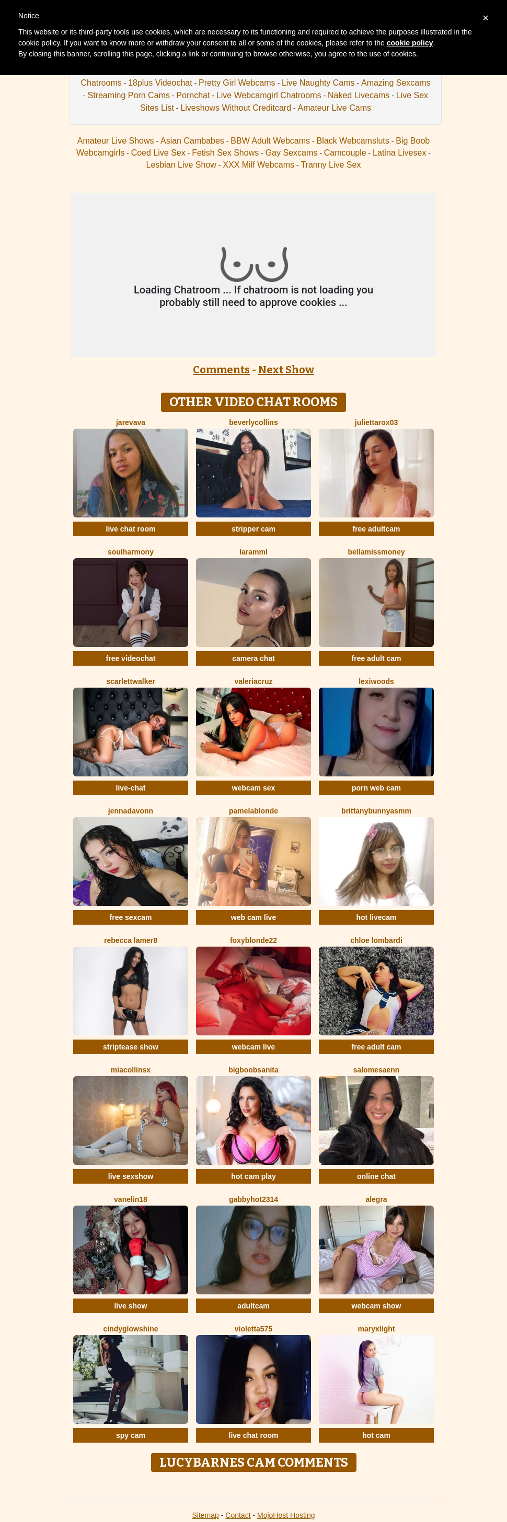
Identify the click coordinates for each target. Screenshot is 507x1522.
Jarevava (130, 422)
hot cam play (253, 1176)
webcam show (376, 1306)
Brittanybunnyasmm (376, 811)
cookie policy (410, 43)
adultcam (253, 1306)
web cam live (253, 917)
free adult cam (376, 658)
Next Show (286, 369)
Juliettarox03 (376, 422)
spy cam (130, 1435)
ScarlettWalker (130, 681)
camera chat (253, 658)
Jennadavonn (130, 811)
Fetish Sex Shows (225, 152)
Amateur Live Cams (334, 107)
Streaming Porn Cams (128, 95)
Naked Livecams (358, 95)
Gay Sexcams (292, 152)
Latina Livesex (399, 152)
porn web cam (376, 788)
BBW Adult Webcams (270, 140)
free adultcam (376, 529)
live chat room (131, 529)
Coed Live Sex (158, 152)
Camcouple (345, 152)
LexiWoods (376, 681)
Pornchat (193, 95)
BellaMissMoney (376, 552)
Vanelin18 (130, 1199)
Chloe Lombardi (376, 940)
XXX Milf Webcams (258, 164)
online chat (376, 1176)
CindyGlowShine (130, 1329)
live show (130, 1306)
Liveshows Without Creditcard (235, 107)
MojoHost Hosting (286, 1515)
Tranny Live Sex (331, 164)
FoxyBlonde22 (253, 940)
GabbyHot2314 (253, 1199)
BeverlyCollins (253, 422)
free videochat (131, 658)
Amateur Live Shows (115, 140)
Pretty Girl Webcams (237, 82)
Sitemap (205, 1515)
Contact (237, 1515)
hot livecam (376, 917)
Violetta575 (253, 1329)
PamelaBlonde (253, 811)
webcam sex (253, 788)
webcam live (253, 1047)
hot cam (376, 1435)
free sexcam (131, 917)
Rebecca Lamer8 (130, 940)
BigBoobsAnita (253, 1070)
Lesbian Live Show (181, 164)
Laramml (253, 552)
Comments (221, 369)
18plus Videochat (160, 82)
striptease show (130, 1047)
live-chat (131, 788)
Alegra (376, 1199)
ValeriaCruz (253, 681)
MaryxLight (376, 1329)
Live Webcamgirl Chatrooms (268, 95)
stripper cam (253, 529)
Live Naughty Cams (318, 82)
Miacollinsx (131, 1070)
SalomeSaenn (376, 1070)
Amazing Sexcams (396, 82)
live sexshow (130, 1176)
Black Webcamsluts (353, 140)
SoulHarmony (131, 552)
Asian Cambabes (192, 140)
